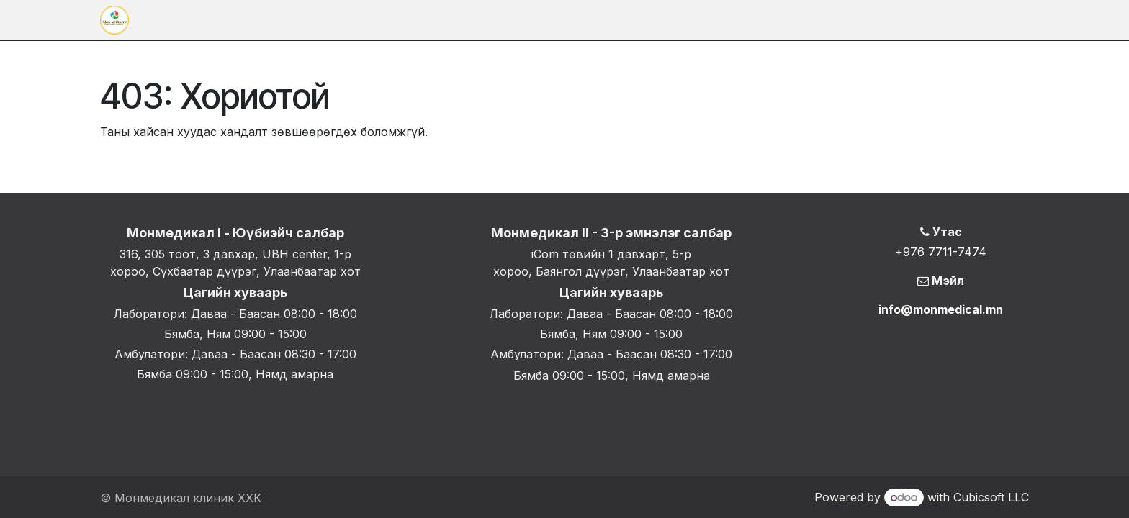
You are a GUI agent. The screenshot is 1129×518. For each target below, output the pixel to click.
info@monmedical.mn (940, 309)
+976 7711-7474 (940, 252)
